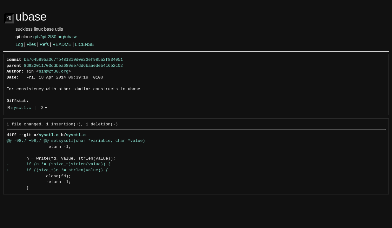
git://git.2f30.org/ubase (55, 36)
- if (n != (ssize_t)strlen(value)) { (59, 164)
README (61, 44)
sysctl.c (21, 108)
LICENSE (84, 44)
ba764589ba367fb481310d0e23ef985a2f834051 (73, 60)
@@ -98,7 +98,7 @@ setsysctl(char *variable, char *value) (76, 141)
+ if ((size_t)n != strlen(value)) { (57, 170)
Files (31, 44)
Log (19, 44)
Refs (44, 44)
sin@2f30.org (54, 71)
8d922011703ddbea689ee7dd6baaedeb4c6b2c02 (73, 66)
